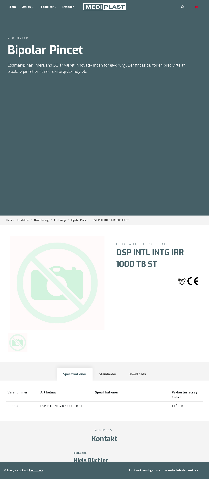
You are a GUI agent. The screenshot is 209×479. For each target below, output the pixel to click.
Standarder (107, 374)
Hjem (12, 7)
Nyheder (68, 7)
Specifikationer (74, 374)
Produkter (47, 7)
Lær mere (36, 470)
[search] (182, 7)
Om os (27, 7)
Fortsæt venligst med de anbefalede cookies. (164, 470)
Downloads (137, 374)
